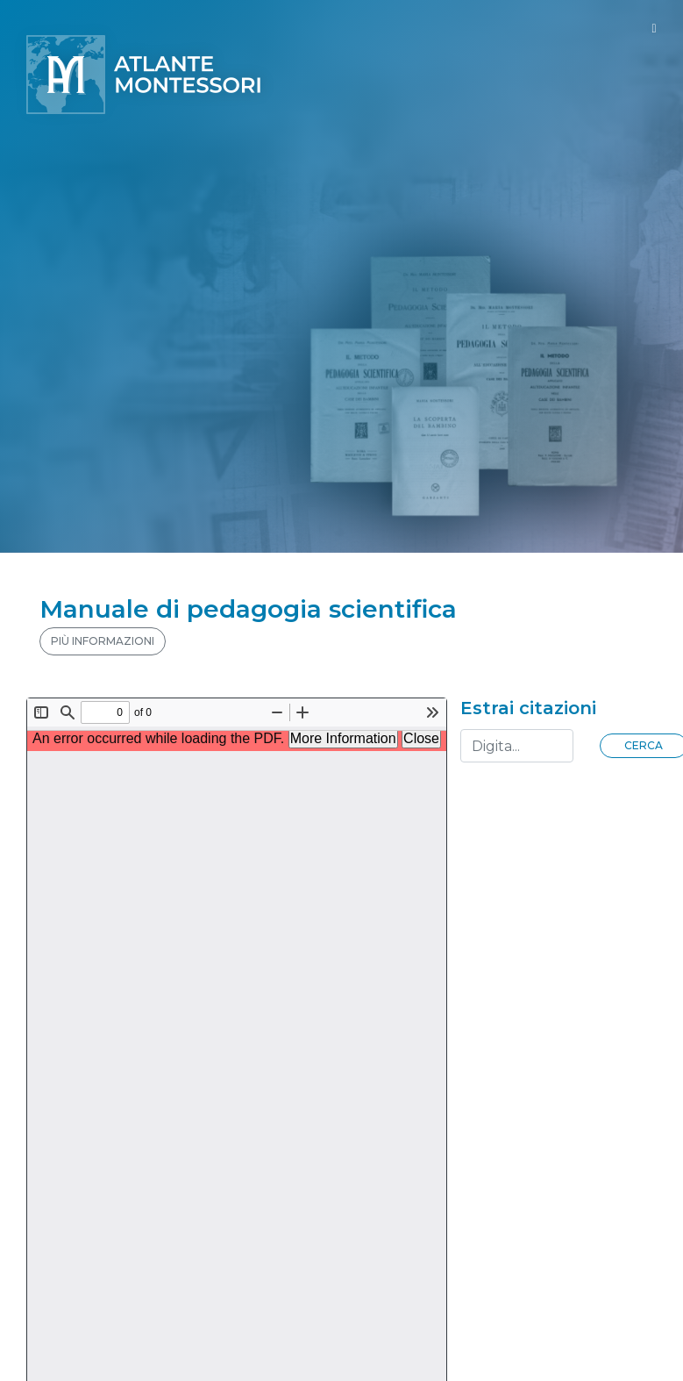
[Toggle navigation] (654, 28)
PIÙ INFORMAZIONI (102, 641)
